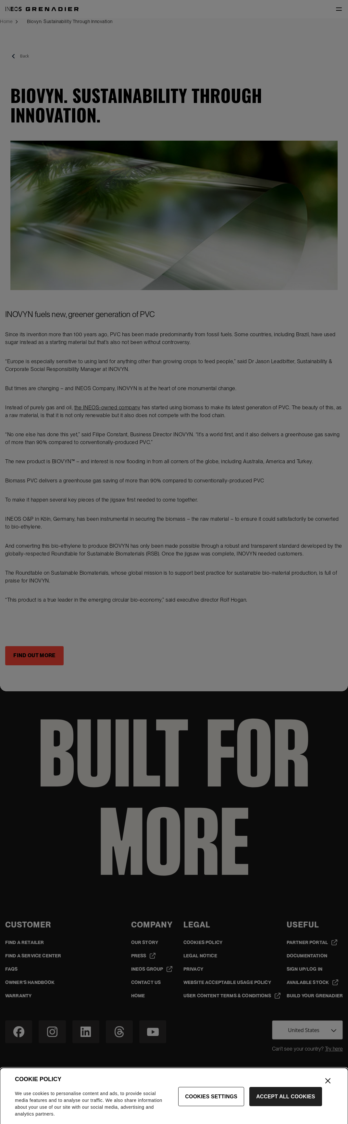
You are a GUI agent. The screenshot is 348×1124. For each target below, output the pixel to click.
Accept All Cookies (285, 1108)
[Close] (328, 1092)
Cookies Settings (211, 1108)
